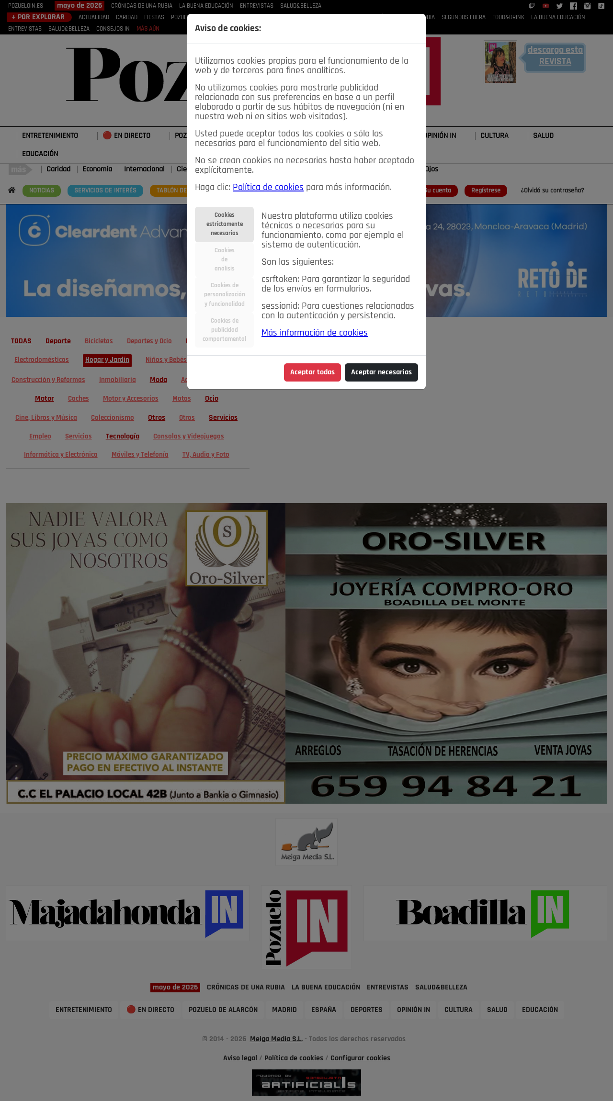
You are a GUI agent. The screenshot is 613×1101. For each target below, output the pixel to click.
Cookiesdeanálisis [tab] (225, 259)
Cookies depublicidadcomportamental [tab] (224, 330)
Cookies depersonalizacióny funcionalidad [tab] (224, 294)
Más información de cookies (314, 333)
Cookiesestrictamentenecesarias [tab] (224, 224)
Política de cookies (268, 187)
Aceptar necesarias (381, 372)
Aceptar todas (312, 372)
